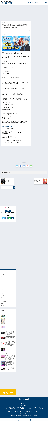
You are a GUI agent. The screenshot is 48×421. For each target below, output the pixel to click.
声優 (1, 287)
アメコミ (2, 285)
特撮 (1, 283)
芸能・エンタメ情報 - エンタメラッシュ (24, 407)
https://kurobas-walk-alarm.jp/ (7, 68)
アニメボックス (25, 417)
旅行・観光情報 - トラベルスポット (22, 410)
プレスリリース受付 (43, 2)
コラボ (2, 299)
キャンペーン (3, 297)
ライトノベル (3, 281)
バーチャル (3, 289)
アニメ (42, 169)
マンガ (46, 169)
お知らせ (2, 306)
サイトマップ (24, 403)
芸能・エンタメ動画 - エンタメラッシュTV (33, 411)
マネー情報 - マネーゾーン (11, 410)
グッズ (2, 293)
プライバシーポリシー (18, 402)
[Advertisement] (24, 12)
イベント (2, 295)
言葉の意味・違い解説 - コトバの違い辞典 (30, 415)
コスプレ (2, 291)
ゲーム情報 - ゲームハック (37, 407)
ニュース (2, 274)
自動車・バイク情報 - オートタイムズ (36, 410)
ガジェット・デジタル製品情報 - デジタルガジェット (16, 411)
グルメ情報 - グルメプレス (12, 407)
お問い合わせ (37, 2)
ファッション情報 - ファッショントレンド (12, 409)
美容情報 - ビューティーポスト (26, 409)
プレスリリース (3, 301)
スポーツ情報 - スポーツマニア (38, 409)
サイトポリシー (26, 402)
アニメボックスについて (30, 2)
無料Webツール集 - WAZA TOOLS (16, 415)
